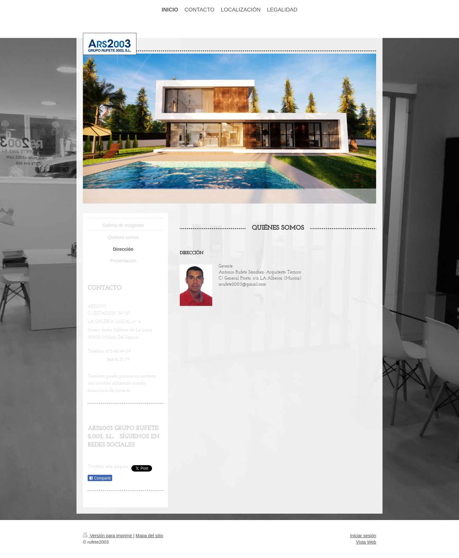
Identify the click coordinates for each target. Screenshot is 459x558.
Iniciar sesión (363, 535)
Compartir (100, 478)
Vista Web (366, 542)
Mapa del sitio (149, 535)
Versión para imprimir (108, 535)
